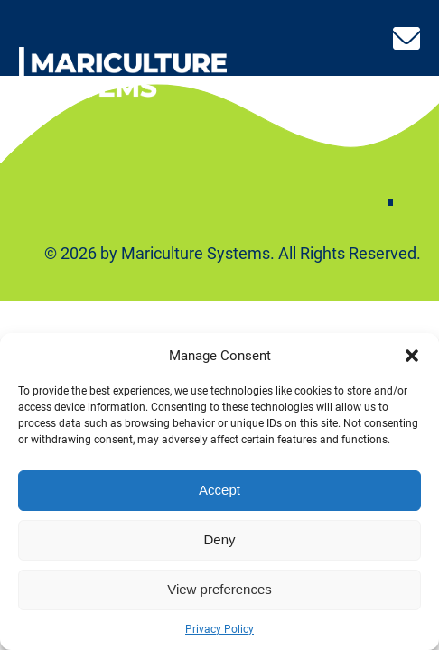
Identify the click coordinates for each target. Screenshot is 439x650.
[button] (412, 356)
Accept (219, 489)
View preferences (219, 589)
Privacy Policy (219, 629)
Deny (219, 539)
